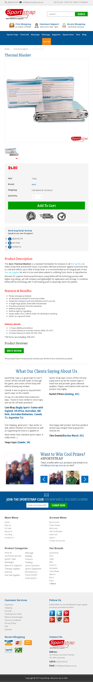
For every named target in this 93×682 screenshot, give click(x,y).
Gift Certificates (56, 531)
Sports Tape (10, 559)
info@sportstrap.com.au (33, 2)
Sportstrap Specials (13, 556)
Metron (52, 574)
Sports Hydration (32, 565)
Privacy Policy (10, 623)
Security (8, 611)
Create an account (57, 540)
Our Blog (8, 534)
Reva (51, 577)
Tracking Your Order (13, 614)
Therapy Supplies (12, 568)
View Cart (68, 2)
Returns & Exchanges (14, 617)
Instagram (59, 619)
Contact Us (9, 537)
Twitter (59, 613)
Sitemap (8, 629)
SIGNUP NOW (58, 505)
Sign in (76, 2)
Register (85, 2)
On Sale (8, 528)
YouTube (66, 619)
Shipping (8, 607)
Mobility (28, 556)
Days (51, 580)
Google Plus (52, 619)
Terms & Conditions (13, 620)
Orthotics (29, 559)
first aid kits (76, 264)
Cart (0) (46, 41)
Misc (51, 562)
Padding (28, 562)
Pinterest (66, 613)
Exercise (8, 572)
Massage (29, 552)
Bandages (9, 562)
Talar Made (54, 571)
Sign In (52, 537)
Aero (51, 556)
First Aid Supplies (12, 575)
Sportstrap (53, 552)
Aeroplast (53, 568)
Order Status (54, 525)
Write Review (14, 350)
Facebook (52, 613)
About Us (8, 531)
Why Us (8, 525)
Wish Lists (53, 528)
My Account (58, 2)
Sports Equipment (33, 568)
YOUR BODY (31, 578)
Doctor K (53, 565)
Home (7, 522)
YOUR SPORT (31, 575)
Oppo (51, 559)
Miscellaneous (31, 572)
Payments (9, 604)
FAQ (6, 626)
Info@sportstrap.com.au (53, 465)
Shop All (8, 552)
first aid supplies (12, 272)
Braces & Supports (13, 565)
